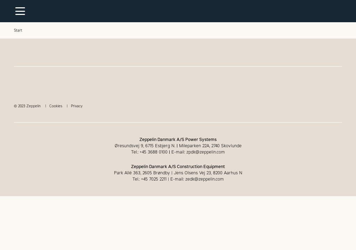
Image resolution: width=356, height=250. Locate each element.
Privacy (76, 106)
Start (18, 30)
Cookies (55, 106)
